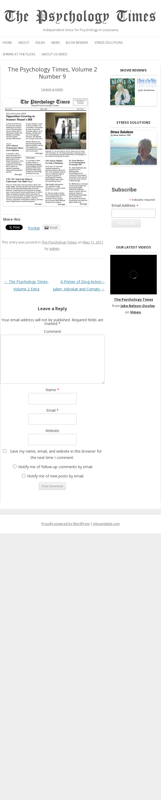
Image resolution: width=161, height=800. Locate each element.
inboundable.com (106, 523)
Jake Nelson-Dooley (138, 305)
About (23, 42)
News (55, 42)
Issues (40, 42)
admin (54, 248)
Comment (52, 331)
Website (52, 430)
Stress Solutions (108, 42)
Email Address (125, 205)
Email (52, 410)
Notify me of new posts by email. (55, 475)
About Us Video (54, 54)
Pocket (34, 228)
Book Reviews (77, 42)
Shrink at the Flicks (19, 54)
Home (7, 42)
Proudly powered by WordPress (66, 523)
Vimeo (135, 312)
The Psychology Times (80, 16)
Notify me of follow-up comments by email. (55, 466)
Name (52, 389)
